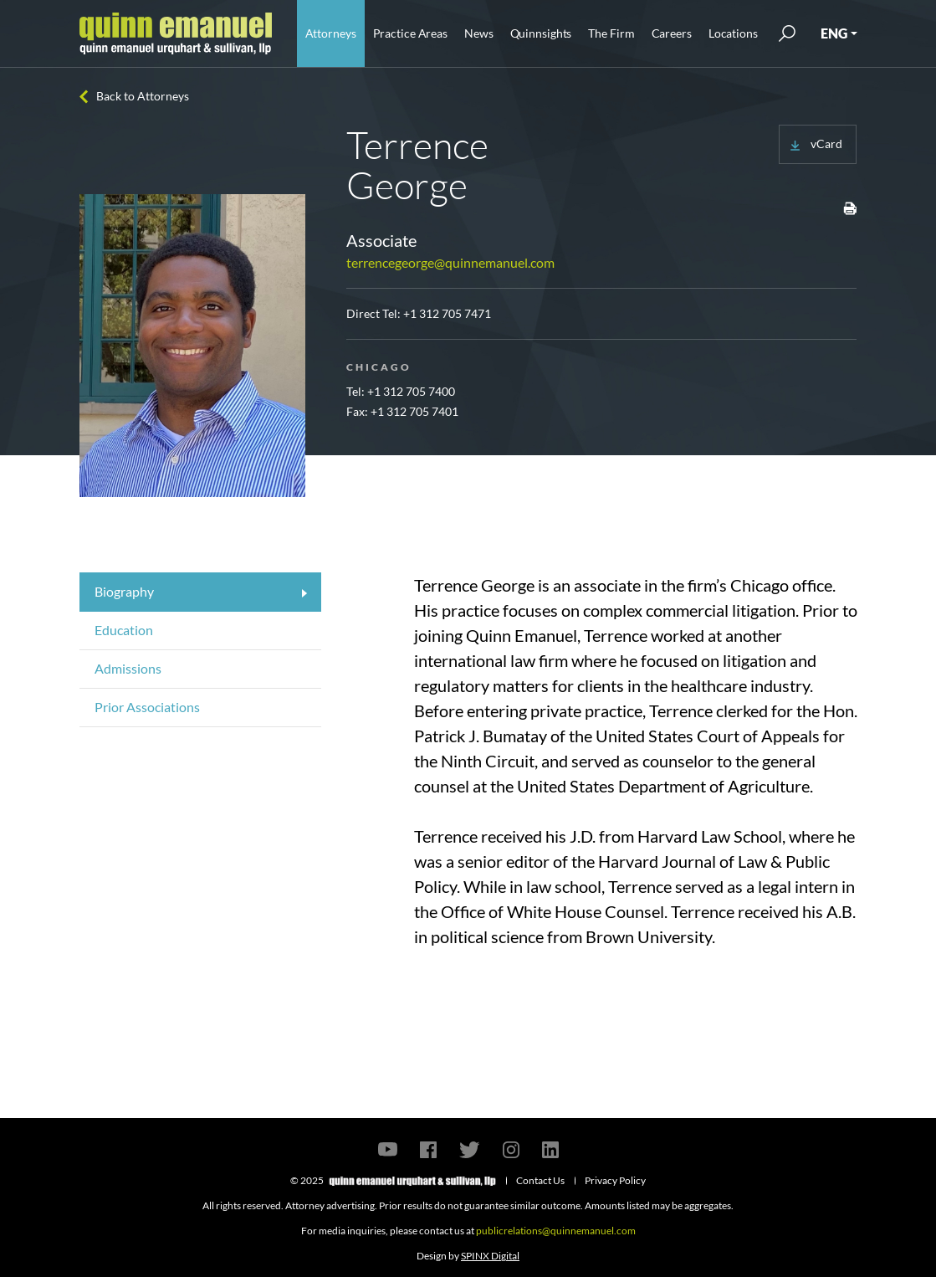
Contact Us (540, 1180)
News (479, 33)
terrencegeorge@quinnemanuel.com (450, 262)
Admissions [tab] (128, 668)
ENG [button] (834, 33)
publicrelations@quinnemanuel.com (556, 1230)
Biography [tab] (124, 591)
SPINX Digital (490, 1255)
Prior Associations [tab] (147, 707)
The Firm (611, 33)
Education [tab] (124, 630)
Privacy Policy (615, 1180)
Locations (733, 33)
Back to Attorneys (142, 96)
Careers (672, 33)
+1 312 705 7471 (447, 313)
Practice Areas (410, 33)
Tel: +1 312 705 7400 (400, 391)
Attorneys (330, 33)
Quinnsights (541, 33)
